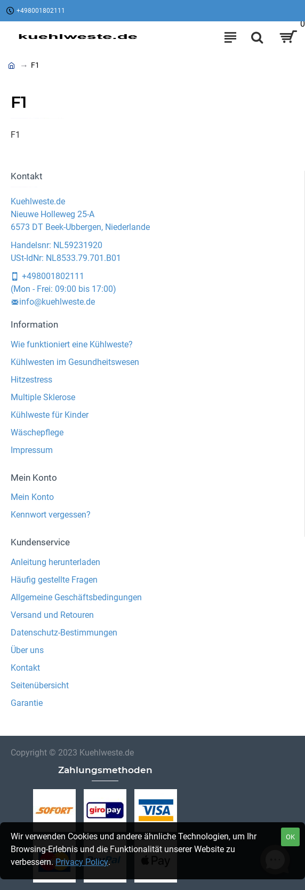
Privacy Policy (81, 862)
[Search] (257, 37)
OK (290, 837)
